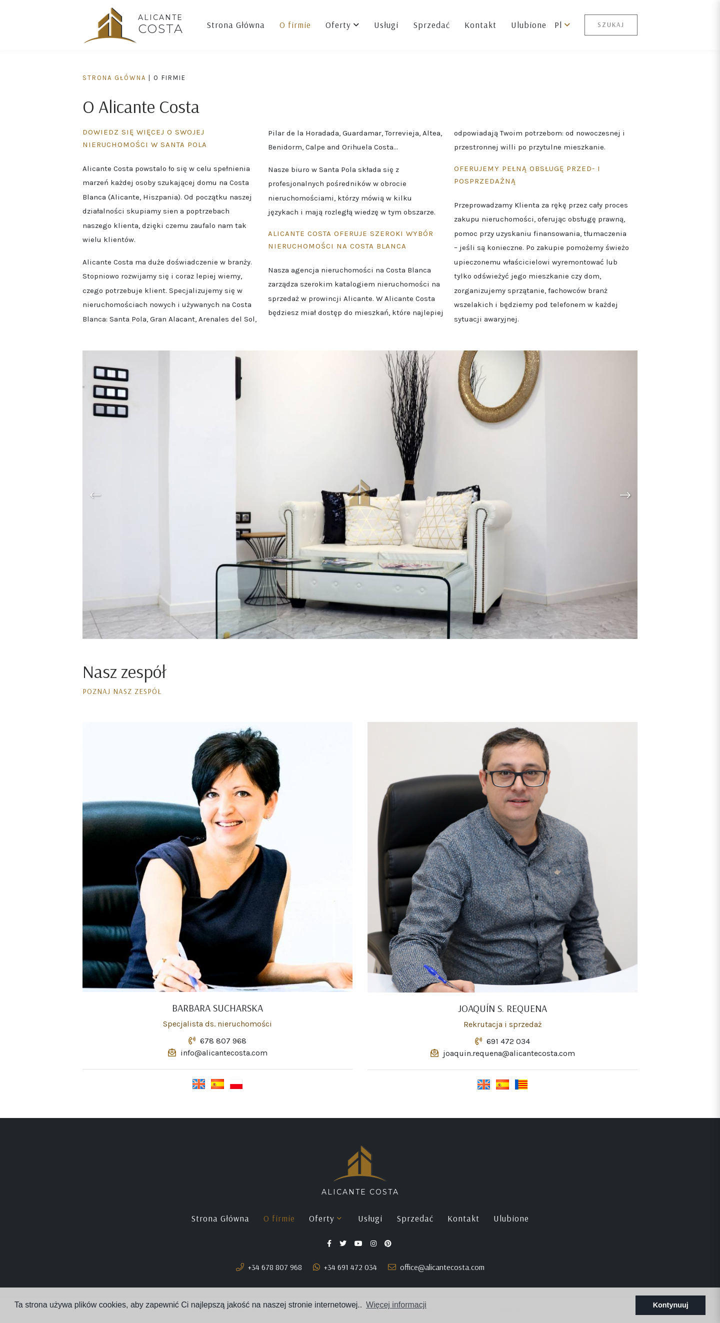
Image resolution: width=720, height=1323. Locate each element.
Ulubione (528, 25)
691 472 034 (502, 1041)
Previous (95, 494)
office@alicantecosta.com (436, 1267)
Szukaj (611, 24)
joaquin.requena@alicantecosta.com (502, 1053)
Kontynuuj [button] (670, 1305)
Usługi (386, 25)
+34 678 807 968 (269, 1267)
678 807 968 (217, 1041)
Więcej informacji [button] (396, 1304)
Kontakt (480, 25)
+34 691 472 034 (345, 1267)
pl (562, 25)
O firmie (295, 25)
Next (625, 494)
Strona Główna (235, 25)
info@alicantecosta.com (218, 1053)
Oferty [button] (343, 25)
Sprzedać (431, 25)
